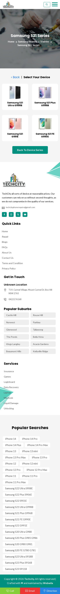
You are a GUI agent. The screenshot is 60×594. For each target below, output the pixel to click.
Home (11, 41)
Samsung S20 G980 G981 (18, 544)
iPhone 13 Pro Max (15, 457)
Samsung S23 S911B (16, 568)
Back (15, 77)
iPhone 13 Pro (39, 457)
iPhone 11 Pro (29, 475)
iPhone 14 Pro (29, 438)
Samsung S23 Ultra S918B (19, 556)
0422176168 (15, 299)
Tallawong (38, 329)
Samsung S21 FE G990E (45, 135)
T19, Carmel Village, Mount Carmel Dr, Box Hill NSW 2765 (30, 291)
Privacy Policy (9, 268)
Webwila (48, 583)
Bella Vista (38, 336)
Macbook (8, 397)
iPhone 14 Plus (13, 445)
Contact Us (7, 257)
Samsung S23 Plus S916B (18, 562)
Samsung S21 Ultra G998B (15, 104)
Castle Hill (11, 315)
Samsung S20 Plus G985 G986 (21, 537)
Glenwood (11, 329)
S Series (44, 41)
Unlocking (9, 408)
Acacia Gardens (41, 344)
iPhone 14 (10, 438)
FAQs (5, 247)
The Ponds (11, 336)
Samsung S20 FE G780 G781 (20, 550)
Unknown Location (15, 284)
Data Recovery (11, 387)
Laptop (7, 392)
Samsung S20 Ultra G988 (18, 531)
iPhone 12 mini (30, 463)
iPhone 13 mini (30, 451)
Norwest (10, 322)
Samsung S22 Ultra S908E (19, 488)
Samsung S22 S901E (16, 500)
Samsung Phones (27, 41)
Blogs (5, 242)
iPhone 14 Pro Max (37, 445)
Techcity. (29, 578)
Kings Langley (13, 344)
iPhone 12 (10, 463)
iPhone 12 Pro (12, 469)
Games (7, 376)
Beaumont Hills (13, 351)
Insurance (9, 371)
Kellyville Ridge (40, 351)
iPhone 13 (10, 451)
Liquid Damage (11, 403)
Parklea (36, 322)
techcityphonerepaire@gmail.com (20, 207)
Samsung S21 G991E (15, 135)
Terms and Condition (12, 263)
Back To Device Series (30, 149)
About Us (7, 252)
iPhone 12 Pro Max (37, 469)
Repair (5, 236)
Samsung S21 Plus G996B (45, 104)
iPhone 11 (10, 475)
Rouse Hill (38, 315)
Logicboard (9, 382)
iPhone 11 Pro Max (15, 482)
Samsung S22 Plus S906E (18, 494)
